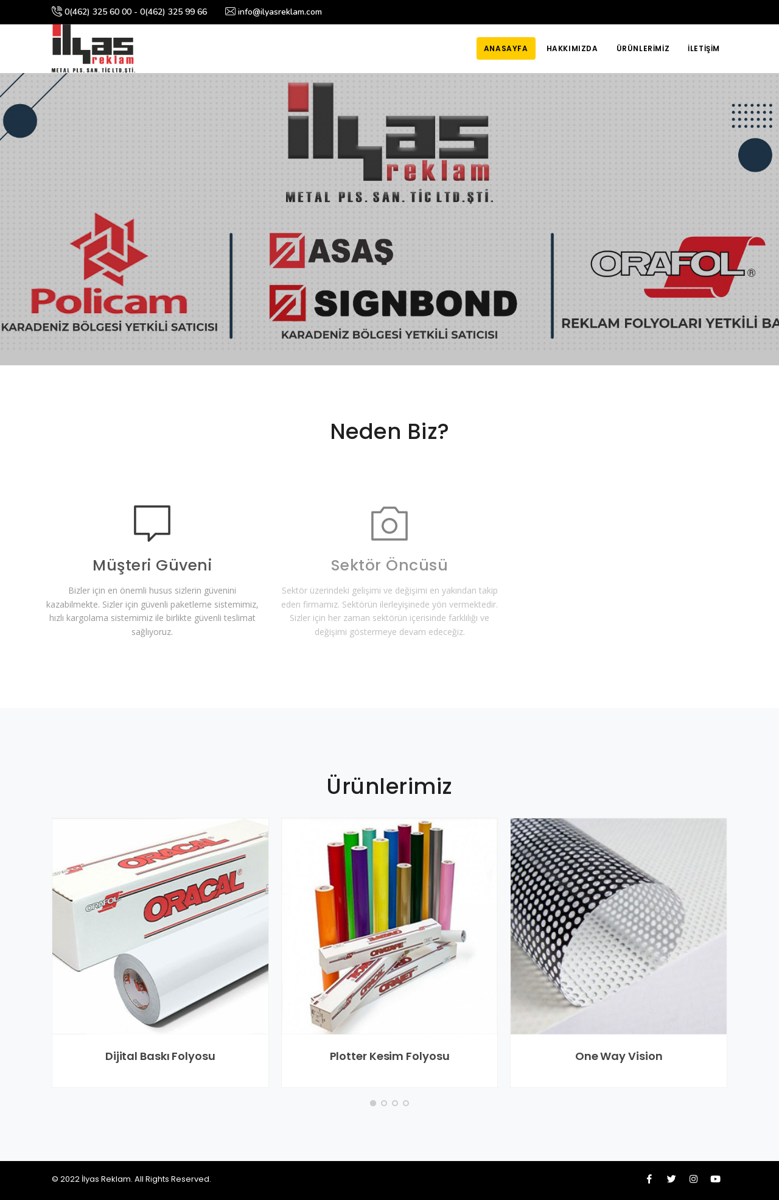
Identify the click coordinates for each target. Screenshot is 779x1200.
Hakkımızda (572, 48)
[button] (373, 1103)
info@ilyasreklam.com (273, 12)
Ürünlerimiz (643, 48)
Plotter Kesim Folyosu (390, 1056)
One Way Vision (619, 1056)
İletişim (704, 48)
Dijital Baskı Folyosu (160, 1056)
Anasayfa (506, 48)
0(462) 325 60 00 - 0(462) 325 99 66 (129, 12)
